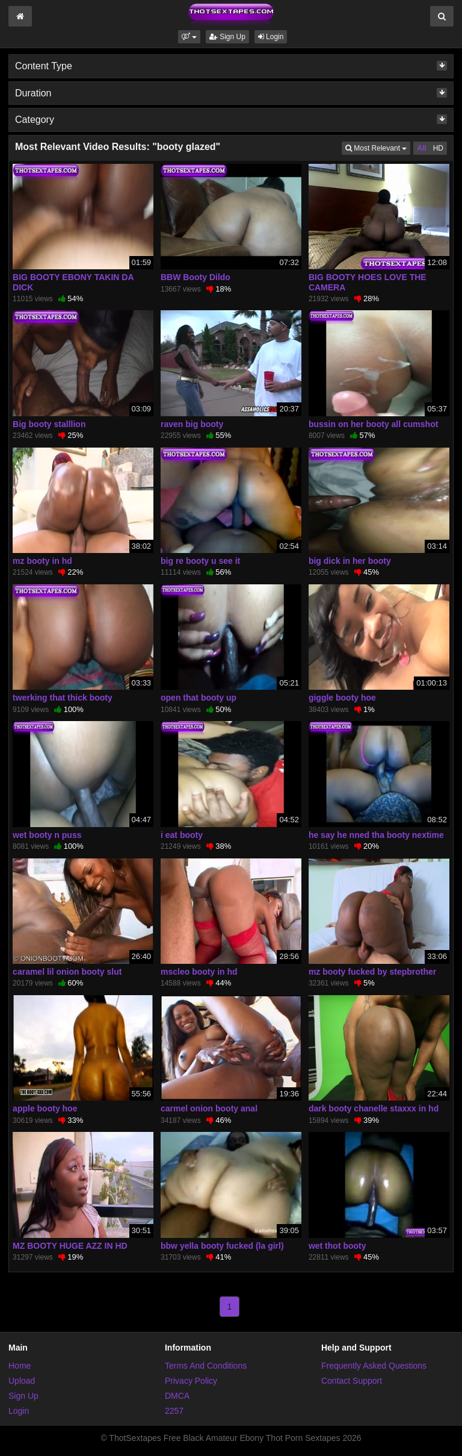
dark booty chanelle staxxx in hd (374, 1108)
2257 (174, 1411)
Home (19, 1365)
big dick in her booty (350, 561)
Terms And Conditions (206, 1365)
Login (271, 37)
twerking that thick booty (62, 697)
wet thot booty (337, 1246)
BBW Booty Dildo (195, 277)
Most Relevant (377, 147)
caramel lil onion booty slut (67, 971)
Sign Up (227, 37)
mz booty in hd (42, 561)
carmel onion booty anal (209, 1108)
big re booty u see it (200, 561)
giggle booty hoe (342, 697)
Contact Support (351, 1381)
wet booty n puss (47, 835)
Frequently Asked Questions (374, 1365)
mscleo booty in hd (199, 971)
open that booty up (198, 697)
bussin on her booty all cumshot (373, 424)
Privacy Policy (191, 1381)
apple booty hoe (45, 1108)
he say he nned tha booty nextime (376, 835)
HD (438, 148)
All (421, 148)
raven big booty (192, 424)
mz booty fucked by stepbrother (372, 971)
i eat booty (182, 835)
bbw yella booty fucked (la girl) (222, 1246)
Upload (21, 1381)
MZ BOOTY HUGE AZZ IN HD (70, 1246)
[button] (189, 36)
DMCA (177, 1396)
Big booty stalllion (49, 424)
